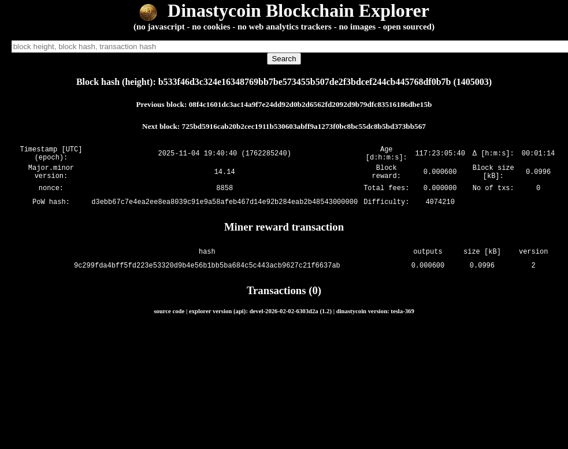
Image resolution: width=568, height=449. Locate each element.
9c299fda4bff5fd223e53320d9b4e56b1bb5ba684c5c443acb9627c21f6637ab (207, 272)
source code (169, 317)
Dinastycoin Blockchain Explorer (284, 10)
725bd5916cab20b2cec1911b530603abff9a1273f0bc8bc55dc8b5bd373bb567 (304, 126)
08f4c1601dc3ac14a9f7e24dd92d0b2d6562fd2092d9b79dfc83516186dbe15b (310, 104)
